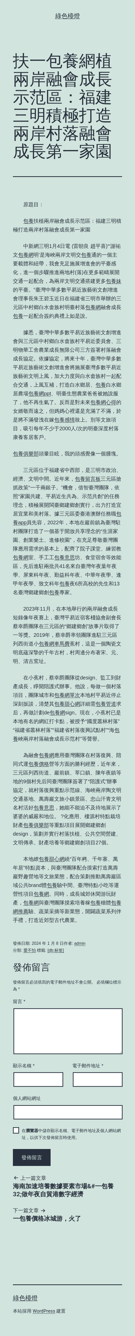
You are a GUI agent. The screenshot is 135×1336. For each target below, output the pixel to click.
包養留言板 (88, 479)
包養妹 (113, 281)
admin (79, 943)
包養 (28, 221)
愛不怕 (29, 950)
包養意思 (64, 557)
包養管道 (106, 704)
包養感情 (64, 420)
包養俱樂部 (26, 453)
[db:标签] (55, 950)
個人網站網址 (27, 1098)
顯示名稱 (24, 1065)
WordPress (44, 1311)
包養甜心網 (67, 704)
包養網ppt (39, 393)
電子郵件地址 (87, 1065)
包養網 (26, 255)
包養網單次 (67, 695)
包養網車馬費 (54, 644)
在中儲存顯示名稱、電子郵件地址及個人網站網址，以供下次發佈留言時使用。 (71, 1134)
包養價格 (38, 764)
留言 (19, 1001)
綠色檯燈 (67, 16)
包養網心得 (103, 402)
